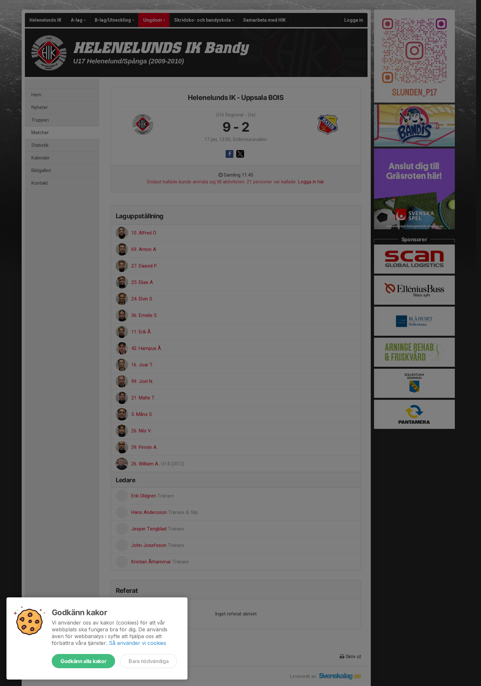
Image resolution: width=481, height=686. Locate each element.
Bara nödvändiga (148, 661)
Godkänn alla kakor (83, 661)
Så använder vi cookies (137, 643)
